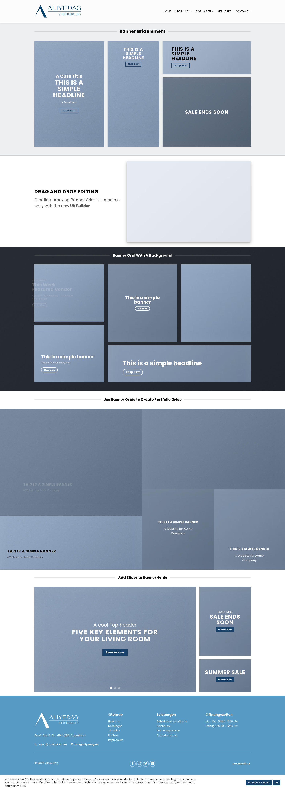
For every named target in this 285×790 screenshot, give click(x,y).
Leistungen (115, 726)
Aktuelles (114, 730)
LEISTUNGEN (204, 11)
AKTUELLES (224, 11)
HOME (167, 11)
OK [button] (276, 782)
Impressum (115, 740)
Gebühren (163, 726)
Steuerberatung (167, 735)
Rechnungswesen (168, 730)
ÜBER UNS (183, 11)
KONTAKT (243, 11)
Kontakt (113, 735)
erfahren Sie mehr (259, 782)
